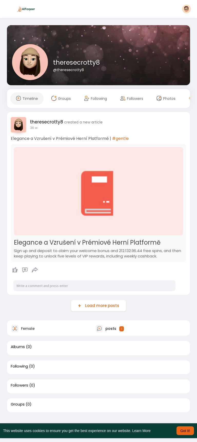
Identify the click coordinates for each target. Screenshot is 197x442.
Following (19, 366)
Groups (18, 404)
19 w (33, 127)
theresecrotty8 (76, 62)
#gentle (120, 138)
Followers (19, 385)
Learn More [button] (141, 431)
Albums (18, 347)
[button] (186, 9)
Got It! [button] (185, 431)
